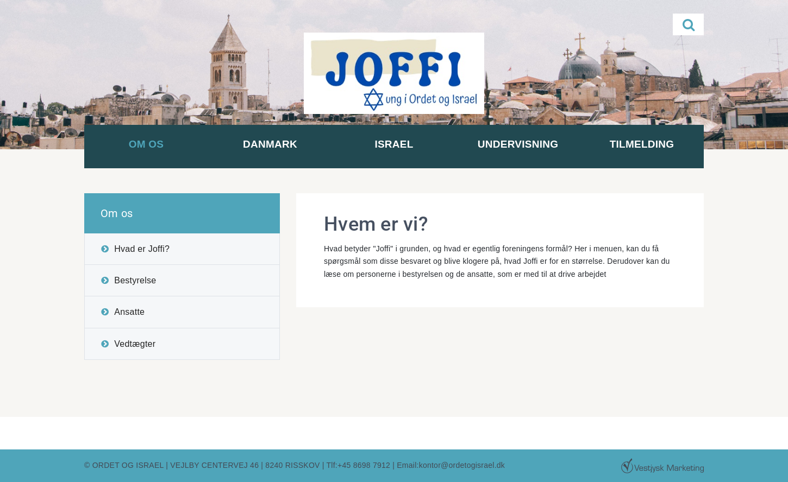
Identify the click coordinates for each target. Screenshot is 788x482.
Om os (146, 144)
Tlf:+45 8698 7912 (359, 465)
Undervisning (518, 144)
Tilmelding (642, 144)
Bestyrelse (135, 280)
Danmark (270, 144)
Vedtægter (134, 343)
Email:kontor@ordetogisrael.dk (451, 465)
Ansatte (129, 311)
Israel (393, 144)
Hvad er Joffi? (142, 248)
